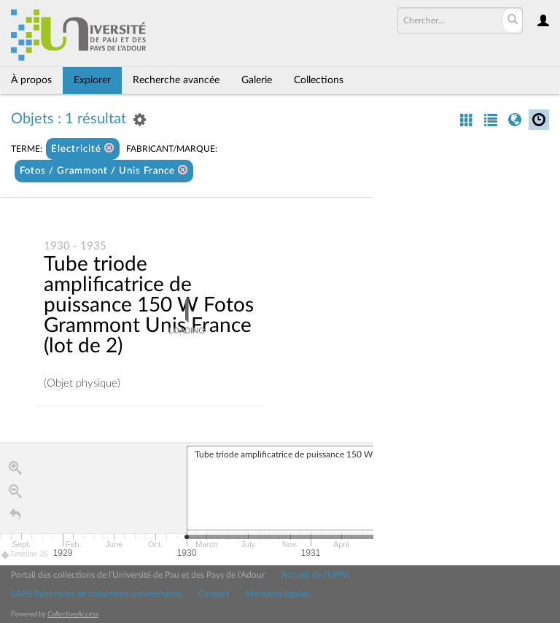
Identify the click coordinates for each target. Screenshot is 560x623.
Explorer (92, 80)
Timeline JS (25, 555)
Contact (213, 593)
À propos (31, 80)
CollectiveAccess (72, 614)
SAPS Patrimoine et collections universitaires (96, 593)
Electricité (82, 148)
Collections (318, 80)
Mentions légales (278, 593)
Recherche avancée (176, 80)
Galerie (256, 80)
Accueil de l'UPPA (315, 574)
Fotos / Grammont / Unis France (104, 170)
